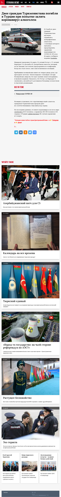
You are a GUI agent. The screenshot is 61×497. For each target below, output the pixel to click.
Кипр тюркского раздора (27, 456)
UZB (38, 2)
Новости (4, 7)
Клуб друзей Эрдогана (7, 456)
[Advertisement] (30, 149)
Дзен (19, 122)
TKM (34, 2)
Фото (23, 7)
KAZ (22, 2)
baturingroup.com (42, 495)
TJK (30, 2)
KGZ (26, 2)
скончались (18, 112)
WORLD (43, 2)
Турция (15, 24)
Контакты (6, 492)
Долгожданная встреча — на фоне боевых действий (47, 457)
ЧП (12, 24)
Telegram (55, 120)
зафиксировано (33, 114)
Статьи (11, 7)
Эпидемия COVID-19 (24, 94)
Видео (17, 7)
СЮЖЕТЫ (29, 7)
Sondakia (54, 58)
